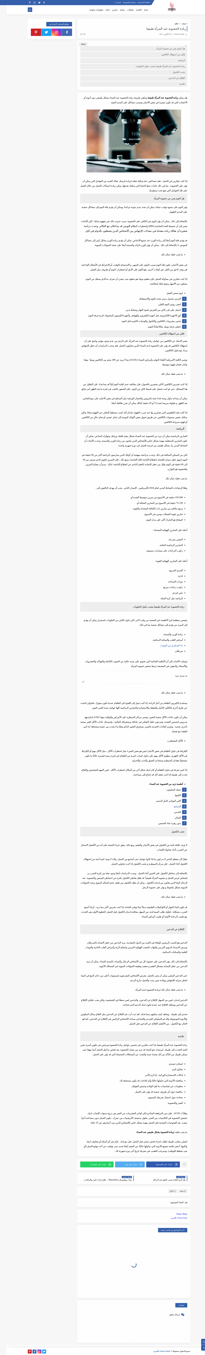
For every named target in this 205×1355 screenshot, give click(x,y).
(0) (76, 34)
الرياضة (175, 60)
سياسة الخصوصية (122, 2)
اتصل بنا (111, 2)
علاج (170, 24)
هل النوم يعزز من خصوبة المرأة (164, 48)
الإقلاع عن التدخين (170, 78)
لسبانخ (170, 806)
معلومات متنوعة (90, 10)
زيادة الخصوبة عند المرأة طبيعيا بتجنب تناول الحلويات (154, 66)
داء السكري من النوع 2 (165, 645)
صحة (139, 10)
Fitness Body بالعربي (172, 1218)
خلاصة (175, 84)
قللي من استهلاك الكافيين (167, 54)
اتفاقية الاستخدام (137, 2)
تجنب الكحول (172, 72)
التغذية (132, 10)
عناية (101, 10)
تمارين (108, 10)
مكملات (124, 10)
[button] (156, 1164)
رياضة (115, 10)
